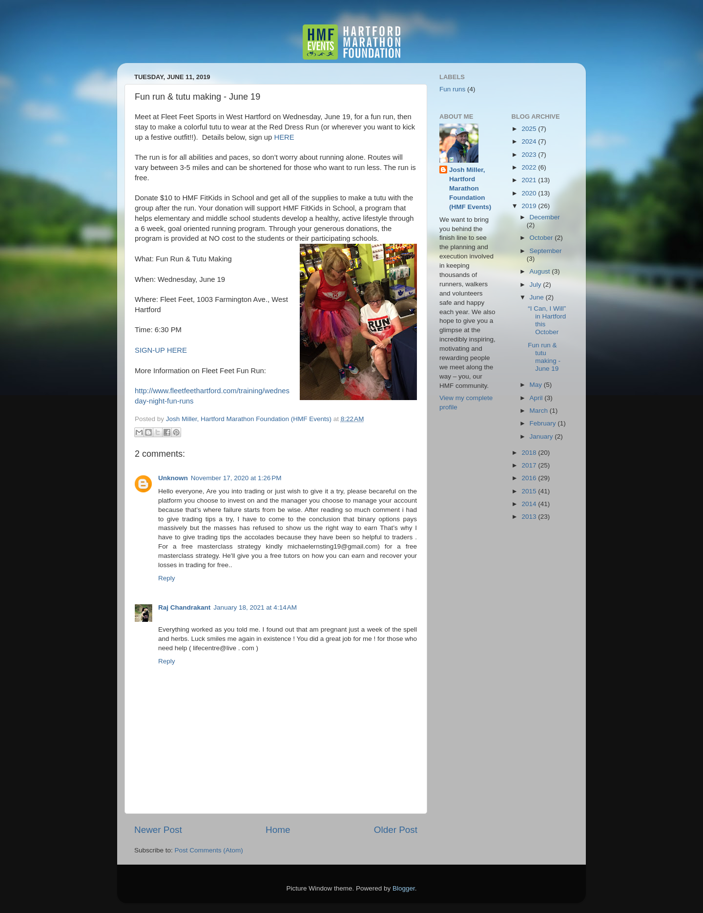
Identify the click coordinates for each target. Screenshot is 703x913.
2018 (529, 452)
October (542, 237)
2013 (529, 516)
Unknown (173, 478)
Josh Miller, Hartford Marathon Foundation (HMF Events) (470, 188)
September (546, 251)
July (536, 284)
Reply (166, 578)
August (541, 271)
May (537, 384)
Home (278, 830)
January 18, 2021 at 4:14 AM (255, 607)
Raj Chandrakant (184, 607)
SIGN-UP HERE (161, 350)
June (538, 297)
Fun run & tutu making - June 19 (544, 357)
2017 (529, 465)
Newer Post (158, 830)
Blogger (404, 888)
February (544, 423)
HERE (284, 137)
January (542, 436)
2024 (529, 141)
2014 (529, 504)
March (540, 410)
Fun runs (452, 89)
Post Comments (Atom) (209, 850)
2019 (529, 206)
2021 (529, 180)
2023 (529, 154)
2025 (529, 128)
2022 (529, 167)
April (537, 398)
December (545, 217)
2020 (529, 193)
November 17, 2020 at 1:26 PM (236, 478)
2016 (529, 478)
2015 (529, 491)
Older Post (395, 830)
